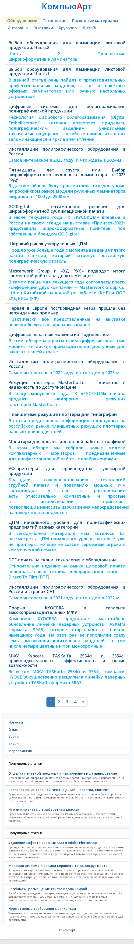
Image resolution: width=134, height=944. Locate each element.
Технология (54, 20)
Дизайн (90, 27)
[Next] (83, 702)
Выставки (43, 27)
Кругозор (68, 27)
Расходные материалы (95, 20)
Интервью (17, 27)
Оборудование (22, 20)
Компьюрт (67, 6)
